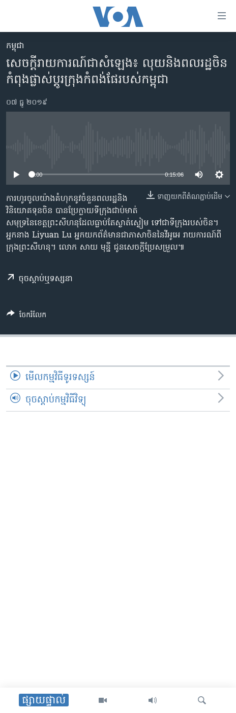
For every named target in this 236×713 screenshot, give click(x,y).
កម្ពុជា (15, 46)
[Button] (26, 316)
